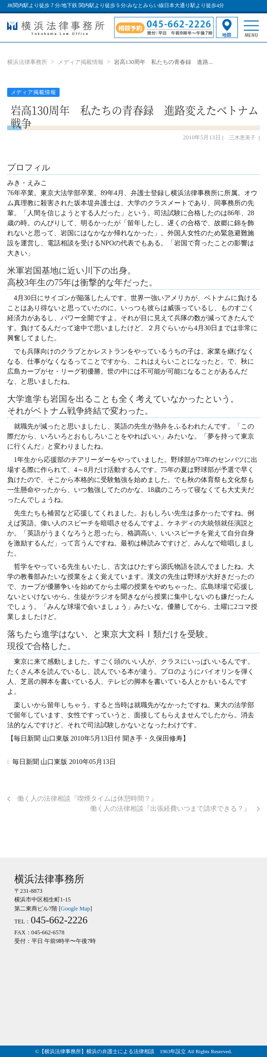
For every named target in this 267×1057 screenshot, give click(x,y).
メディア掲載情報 (80, 62)
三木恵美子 (242, 137)
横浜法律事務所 (27, 62)
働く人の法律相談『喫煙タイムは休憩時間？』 (82, 798)
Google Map (75, 908)
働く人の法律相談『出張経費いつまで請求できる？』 (175, 808)
